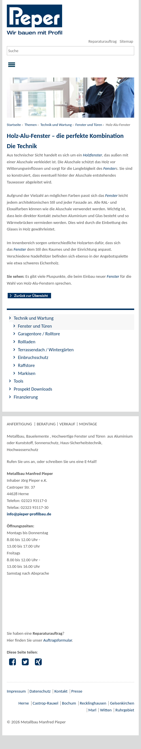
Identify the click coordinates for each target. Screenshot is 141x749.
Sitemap (126, 41)
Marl (92, 710)
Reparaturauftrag (103, 41)
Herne (23, 703)
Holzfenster (92, 155)
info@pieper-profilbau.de (29, 514)
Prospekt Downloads (33, 389)
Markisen (26, 373)
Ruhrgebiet (124, 710)
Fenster (109, 168)
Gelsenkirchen (122, 703)
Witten (106, 710)
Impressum (16, 691)
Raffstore (26, 365)
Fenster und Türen (88, 125)
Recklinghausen (93, 703)
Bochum (69, 703)
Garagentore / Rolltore (39, 333)
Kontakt (61, 691)
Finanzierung (26, 397)
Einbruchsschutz (33, 357)
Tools (18, 381)
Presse (76, 691)
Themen (31, 125)
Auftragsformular (57, 640)
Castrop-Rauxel (45, 703)
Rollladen (26, 341)
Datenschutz (40, 691)
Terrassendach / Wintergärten (45, 349)
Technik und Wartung (55, 125)
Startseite (14, 125)
